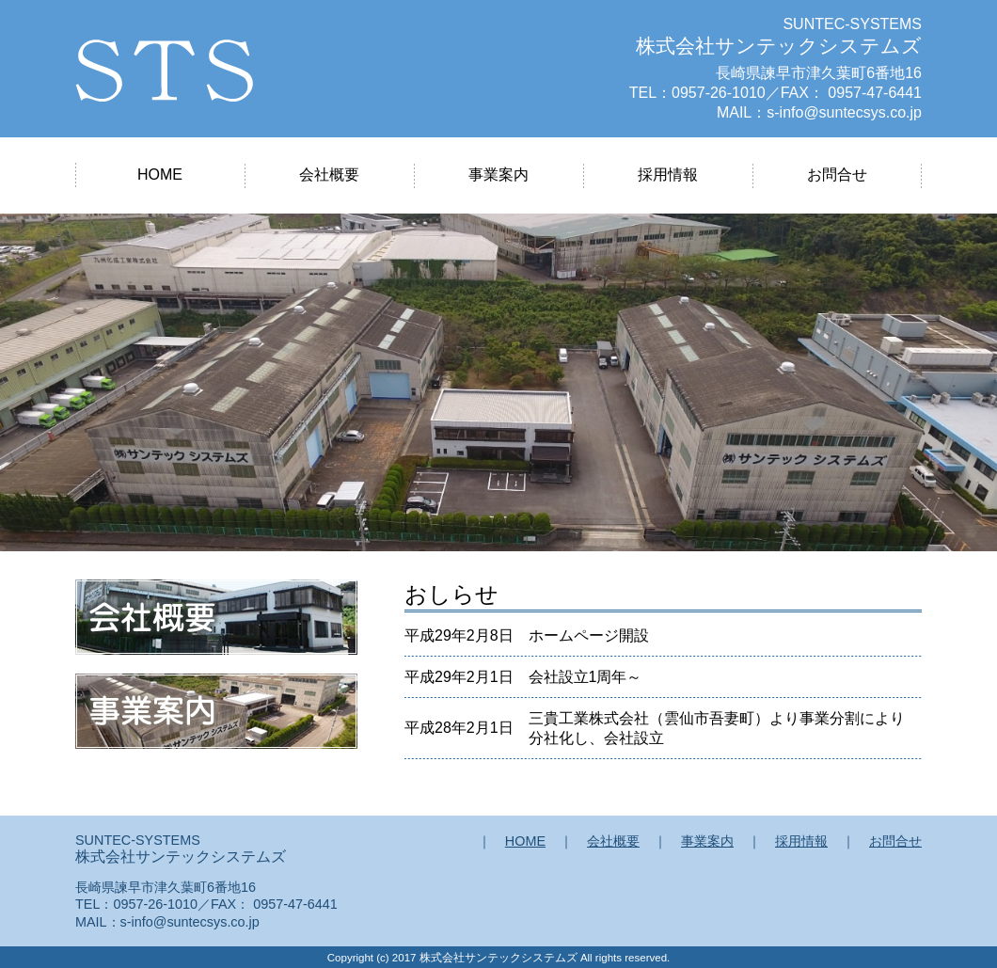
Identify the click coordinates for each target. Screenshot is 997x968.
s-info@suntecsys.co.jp (844, 112)
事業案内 (498, 174)
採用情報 (668, 174)
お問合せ (837, 174)
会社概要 (329, 174)
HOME (159, 174)
